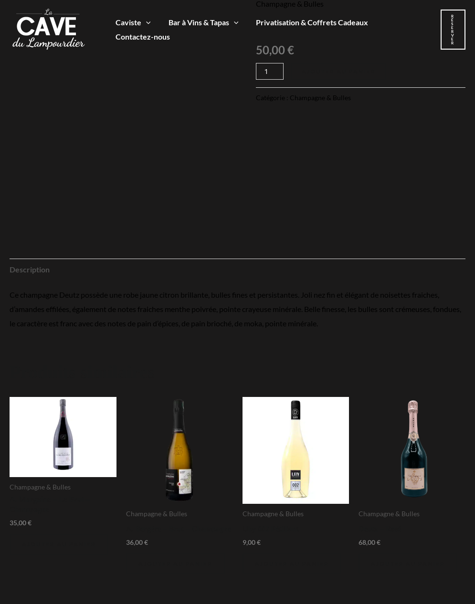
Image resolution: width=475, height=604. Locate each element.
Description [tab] (30, 269)
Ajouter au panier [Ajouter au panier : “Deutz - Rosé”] (408, 563)
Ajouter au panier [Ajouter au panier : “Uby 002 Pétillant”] (292, 563)
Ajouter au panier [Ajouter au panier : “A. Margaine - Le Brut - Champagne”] (59, 544)
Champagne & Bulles (320, 98)
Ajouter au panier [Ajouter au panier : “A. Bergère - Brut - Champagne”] (175, 563)
